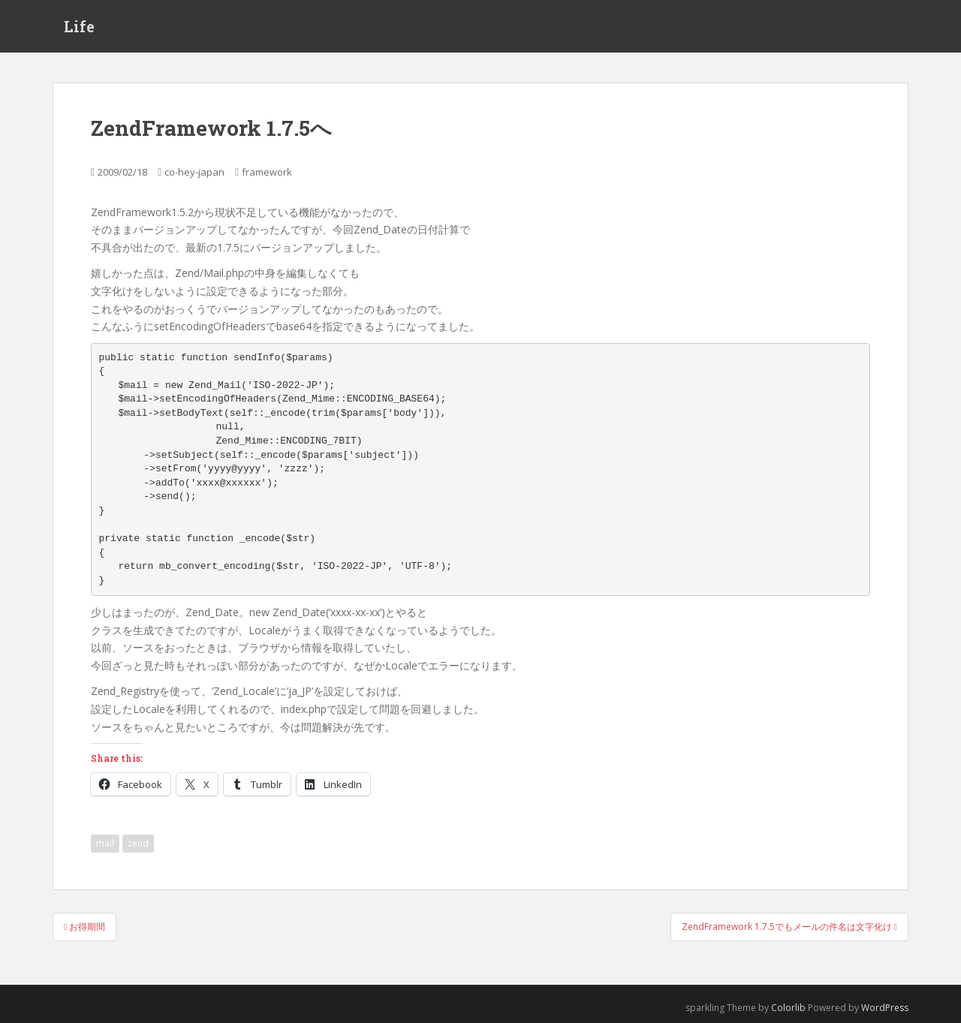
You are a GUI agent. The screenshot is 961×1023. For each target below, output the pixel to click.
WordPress (884, 1007)
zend (138, 843)
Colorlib (788, 1007)
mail (105, 843)
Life (79, 26)
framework (267, 172)
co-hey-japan (194, 172)
